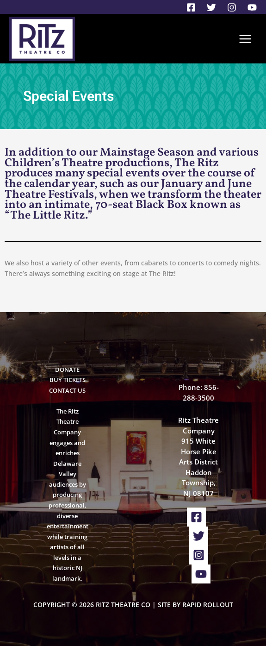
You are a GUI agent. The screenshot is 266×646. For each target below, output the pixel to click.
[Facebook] (191, 7)
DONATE (67, 369)
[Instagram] (231, 7)
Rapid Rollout (207, 604)
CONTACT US (67, 390)
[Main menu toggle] (245, 38)
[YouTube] (252, 7)
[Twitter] (211, 7)
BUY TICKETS (67, 380)
